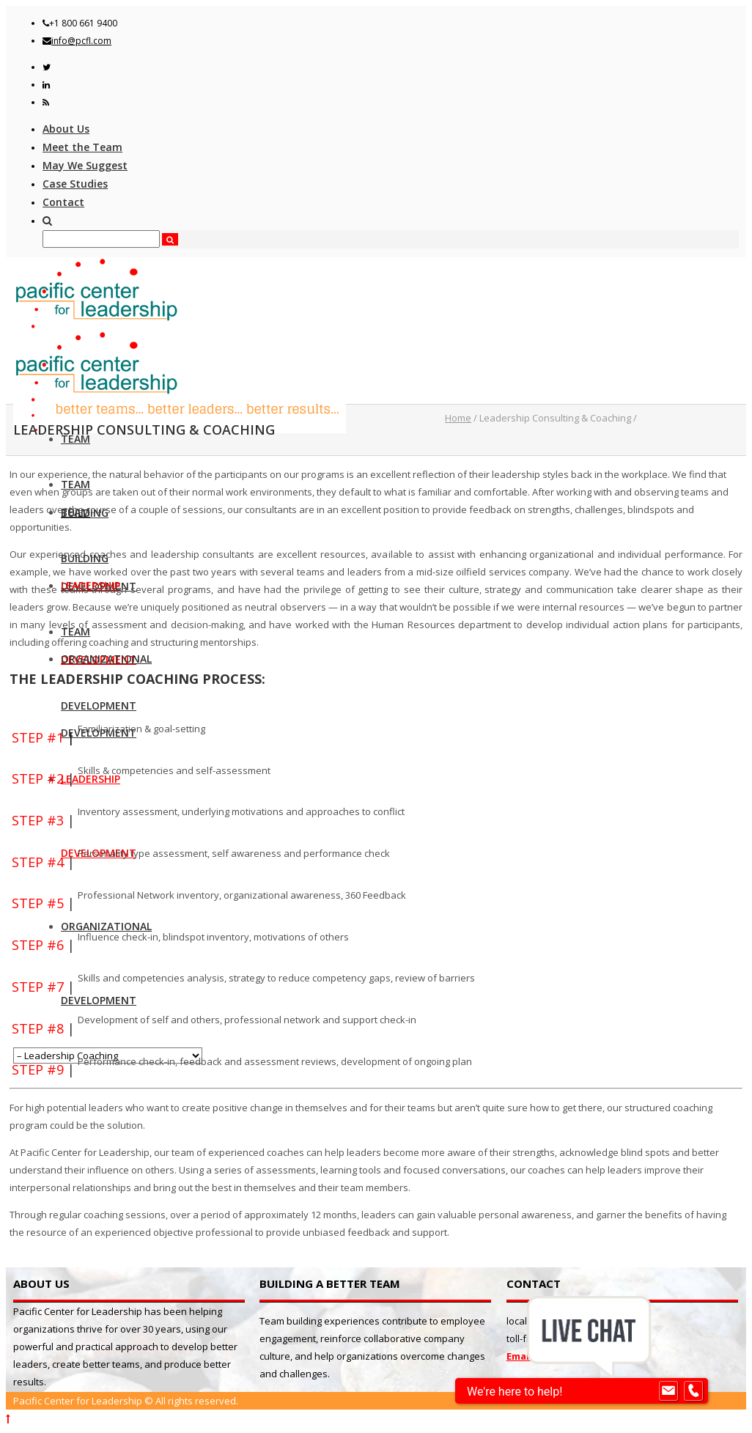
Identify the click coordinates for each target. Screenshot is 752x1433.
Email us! (527, 1356)
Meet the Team (82, 147)
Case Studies (75, 184)
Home (458, 417)
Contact (63, 202)
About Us (66, 129)
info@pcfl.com (81, 40)
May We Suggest (85, 165)
